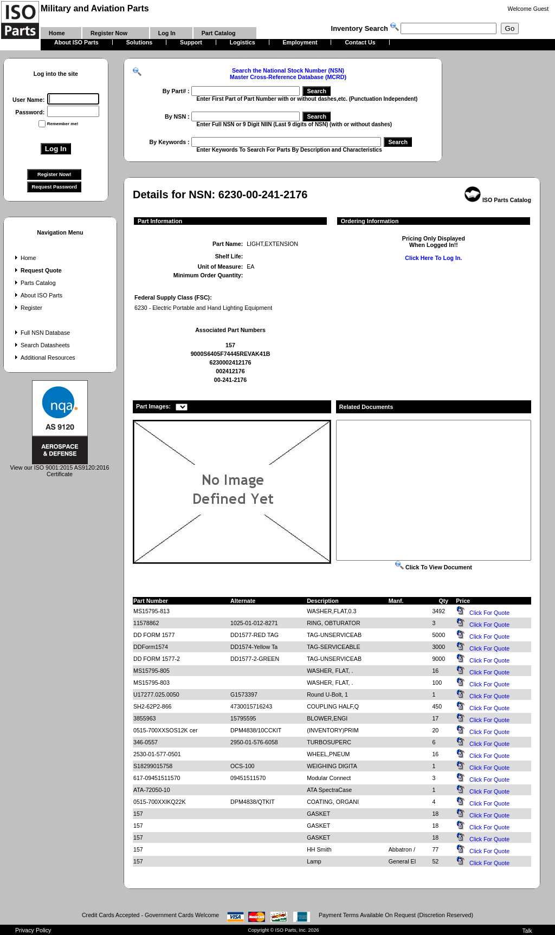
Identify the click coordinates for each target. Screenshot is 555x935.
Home (24, 258)
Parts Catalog (34, 283)
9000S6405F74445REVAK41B (230, 353)
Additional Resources (43, 357)
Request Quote (37, 270)
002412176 (230, 371)
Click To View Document (433, 567)
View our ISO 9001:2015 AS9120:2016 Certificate (59, 468)
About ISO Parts (37, 295)
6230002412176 (230, 362)
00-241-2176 (230, 379)
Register (27, 307)
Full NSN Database (41, 332)
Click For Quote (489, 612)
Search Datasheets (41, 345)
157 (230, 345)
